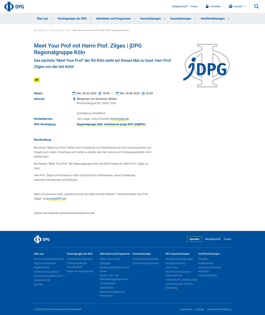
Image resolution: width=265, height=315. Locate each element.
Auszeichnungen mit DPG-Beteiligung (179, 285)
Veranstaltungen (150, 18)
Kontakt (38, 284)
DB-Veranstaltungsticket (146, 263)
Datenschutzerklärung (219, 309)
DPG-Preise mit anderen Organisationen (178, 273)
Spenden (194, 239)
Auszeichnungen (180, 18)
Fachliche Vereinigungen (80, 259)
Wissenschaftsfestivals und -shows (115, 269)
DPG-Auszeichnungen (177, 253)
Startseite (40, 30)
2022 (68, 30)
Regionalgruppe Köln (90, 124)
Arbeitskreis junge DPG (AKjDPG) (125, 124)
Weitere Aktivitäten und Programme (112, 293)
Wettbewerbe (107, 287)
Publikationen (205, 263)
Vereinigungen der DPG (72, 18)
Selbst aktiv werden (110, 259)
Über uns (42, 18)
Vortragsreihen (108, 283)
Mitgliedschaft (179, 6)
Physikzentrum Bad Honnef (48, 276)
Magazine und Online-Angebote (210, 269)
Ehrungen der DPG (175, 263)
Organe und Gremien (45, 263)
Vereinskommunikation (46, 271)
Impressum (186, 309)
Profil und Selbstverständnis (49, 259)
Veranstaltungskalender (145, 259)
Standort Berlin (42, 280)
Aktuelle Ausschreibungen (179, 259)
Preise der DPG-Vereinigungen (181, 279)
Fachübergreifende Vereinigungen (77, 265)
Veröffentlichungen (213, 18)
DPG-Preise (171, 267)
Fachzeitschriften (207, 275)
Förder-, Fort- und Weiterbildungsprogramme (114, 277)
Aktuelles (203, 259)
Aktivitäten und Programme (113, 18)
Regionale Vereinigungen (80, 271)
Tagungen (105, 263)
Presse (194, 6)
